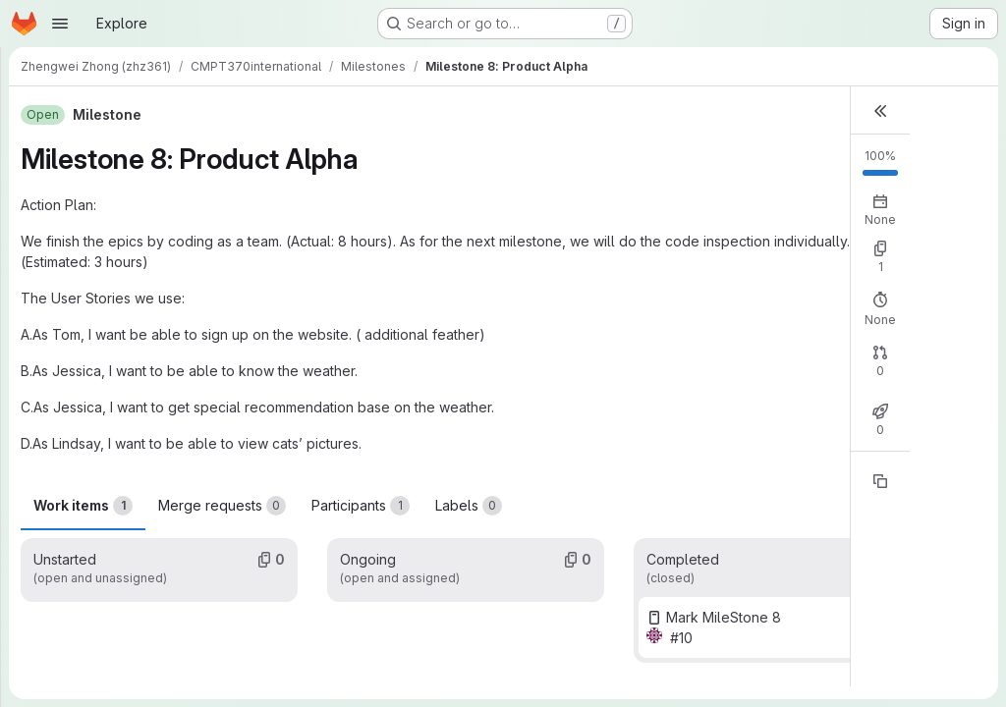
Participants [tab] (360, 506)
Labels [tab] (468, 506)
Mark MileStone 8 (723, 617)
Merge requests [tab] (222, 506)
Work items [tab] (83, 506)
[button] (880, 110)
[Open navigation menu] (60, 23)
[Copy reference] (880, 481)
